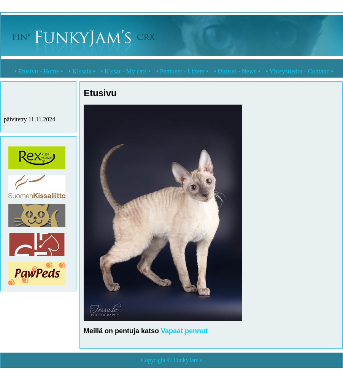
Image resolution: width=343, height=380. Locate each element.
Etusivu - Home (38, 71)
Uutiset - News (237, 71)
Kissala (81, 71)
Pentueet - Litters (182, 71)
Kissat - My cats (126, 71)
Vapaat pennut (184, 331)
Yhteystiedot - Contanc (299, 71)
